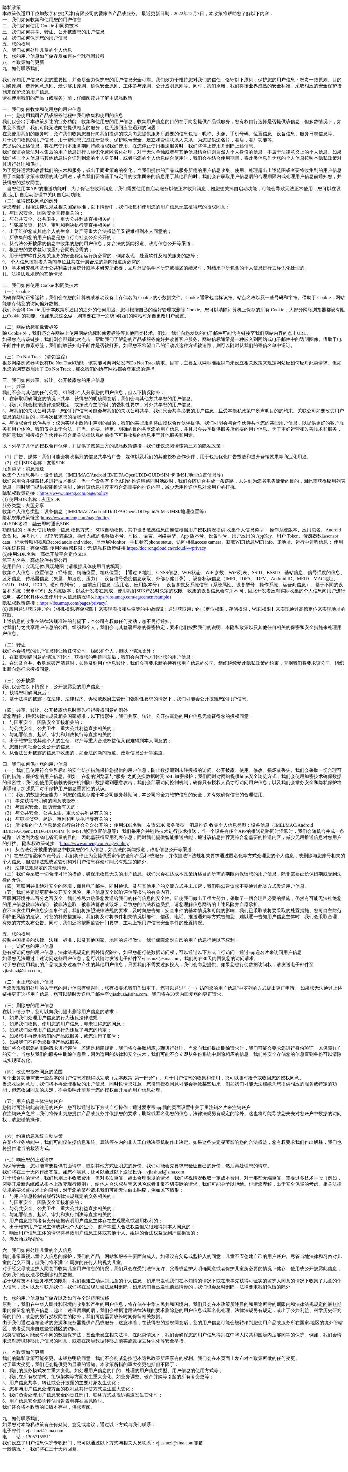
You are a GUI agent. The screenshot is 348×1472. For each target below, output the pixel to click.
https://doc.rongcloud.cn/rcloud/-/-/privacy (166, 548)
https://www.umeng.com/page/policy (74, 493)
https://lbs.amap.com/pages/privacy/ (73, 603)
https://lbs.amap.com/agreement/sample (132, 596)
